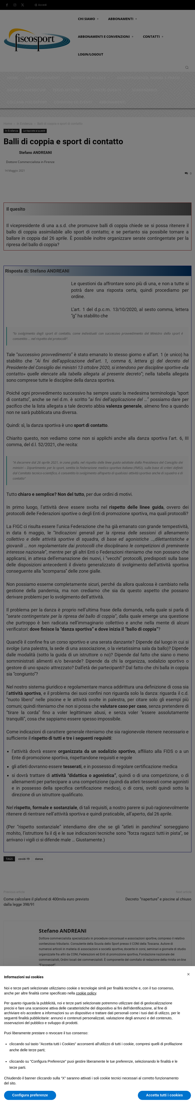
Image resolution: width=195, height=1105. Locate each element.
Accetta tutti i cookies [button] (164, 1095)
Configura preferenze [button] (30, 1095)
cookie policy (86, 993)
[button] (188, 974)
